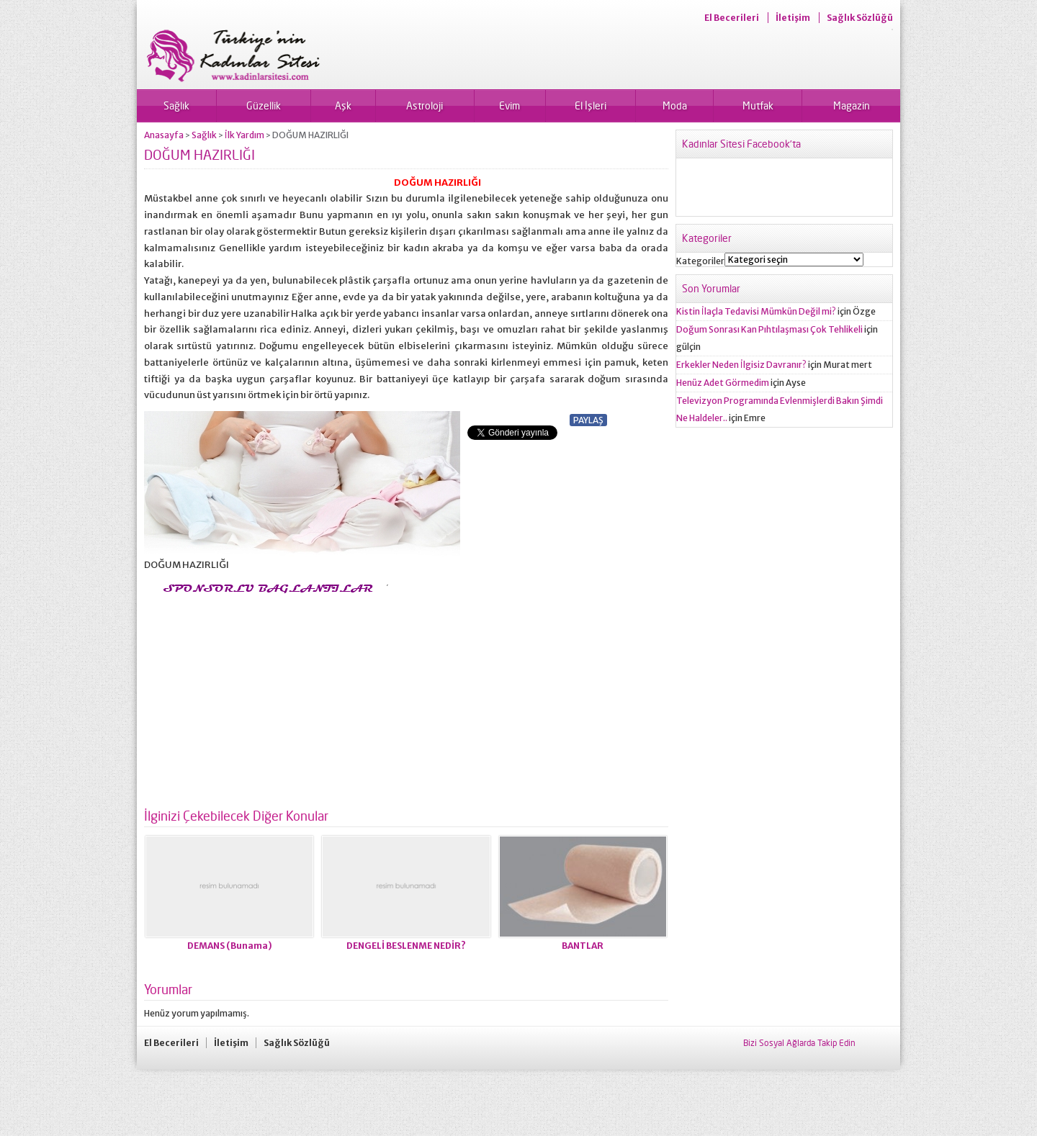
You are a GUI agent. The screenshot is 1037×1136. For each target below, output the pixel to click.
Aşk (343, 105)
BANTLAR (582, 945)
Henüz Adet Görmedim (722, 382)
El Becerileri (731, 17)
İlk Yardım (244, 135)
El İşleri (590, 105)
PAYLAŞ (588, 420)
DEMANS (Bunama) (229, 945)
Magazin (851, 105)
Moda (675, 105)
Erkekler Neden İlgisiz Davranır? (741, 364)
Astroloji (424, 105)
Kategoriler (700, 261)
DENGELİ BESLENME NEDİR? (406, 945)
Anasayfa (164, 135)
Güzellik (263, 105)
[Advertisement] (265, 697)
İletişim (793, 17)
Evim (509, 105)
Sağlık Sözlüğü (860, 17)
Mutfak (757, 105)
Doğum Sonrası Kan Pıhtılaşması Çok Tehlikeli (769, 329)
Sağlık (176, 105)
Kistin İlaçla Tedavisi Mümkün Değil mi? (756, 311)
